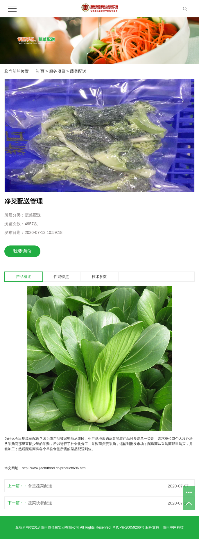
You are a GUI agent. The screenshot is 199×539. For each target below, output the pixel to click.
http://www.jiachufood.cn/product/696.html (54, 468)
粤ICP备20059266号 (128, 527)
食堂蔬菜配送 (40, 485)
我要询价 (22, 251)
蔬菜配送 (78, 71)
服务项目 (57, 71)
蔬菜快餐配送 (40, 502)
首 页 (39, 71)
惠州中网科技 (173, 527)
